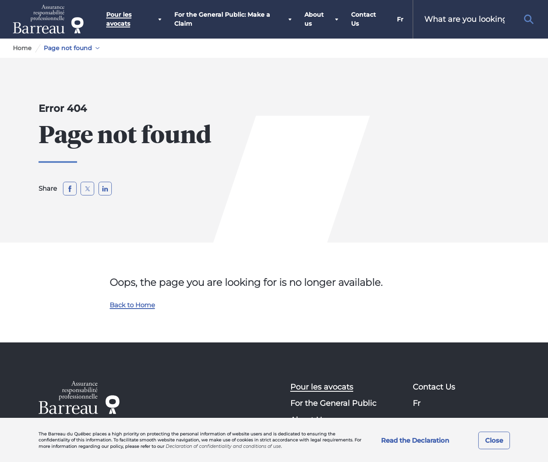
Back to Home (132, 305)
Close (494, 440)
